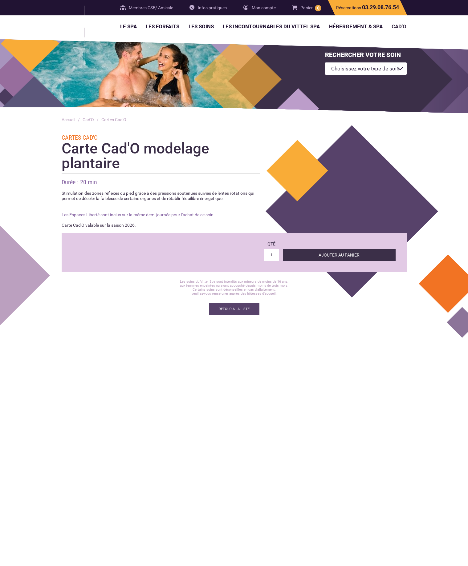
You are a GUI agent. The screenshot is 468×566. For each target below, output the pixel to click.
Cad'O (88, 119)
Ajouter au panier (339, 255)
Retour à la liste (234, 309)
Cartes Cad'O (113, 119)
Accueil (68, 119)
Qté (271, 243)
